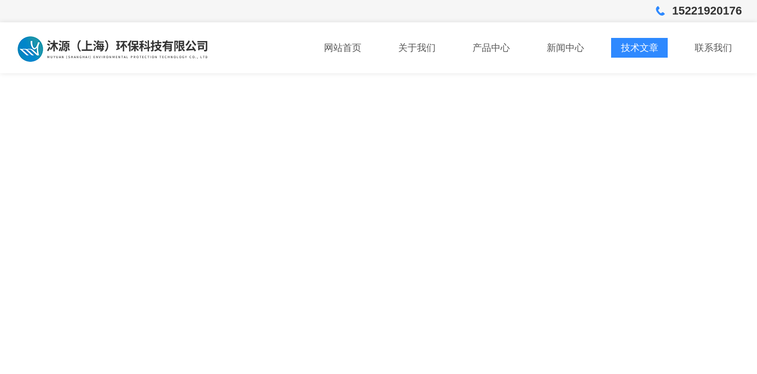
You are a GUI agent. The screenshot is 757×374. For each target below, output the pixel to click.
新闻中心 (565, 48)
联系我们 (713, 48)
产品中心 (491, 48)
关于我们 (417, 48)
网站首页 (342, 48)
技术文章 (639, 48)
